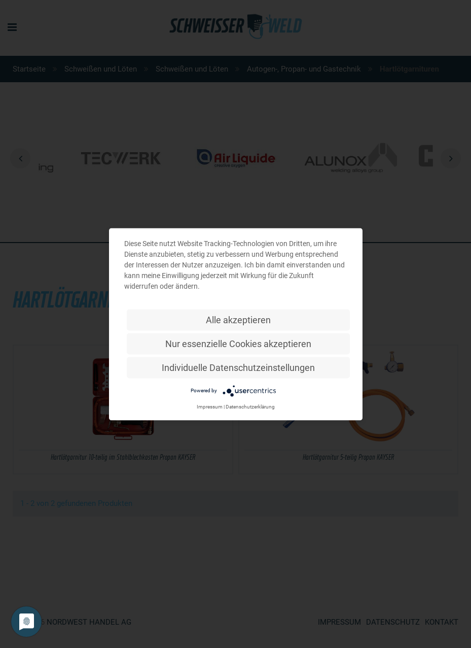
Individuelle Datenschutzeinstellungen (238, 367)
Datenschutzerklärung (250, 406)
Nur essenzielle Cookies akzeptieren (238, 343)
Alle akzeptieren (238, 319)
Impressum (210, 406)
